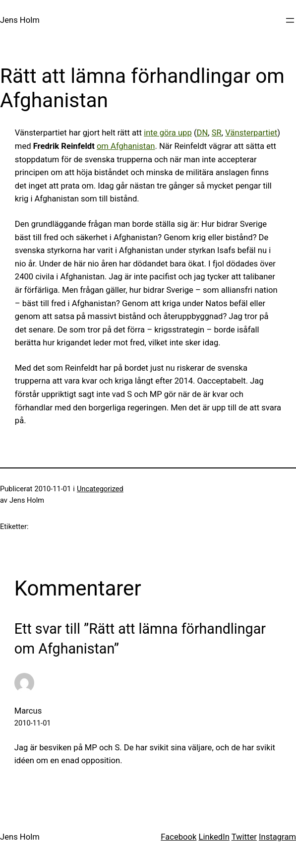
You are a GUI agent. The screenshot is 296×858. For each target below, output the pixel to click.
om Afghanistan (126, 146)
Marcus (28, 711)
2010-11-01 (32, 723)
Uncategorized (100, 488)
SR (217, 132)
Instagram (277, 837)
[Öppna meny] (290, 20)
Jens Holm (20, 20)
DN (202, 132)
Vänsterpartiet (251, 132)
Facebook (178, 837)
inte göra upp (168, 132)
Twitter (244, 837)
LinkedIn (214, 837)
